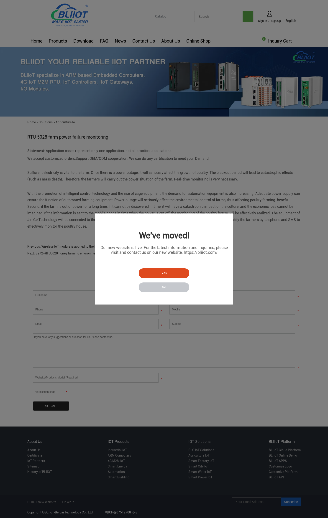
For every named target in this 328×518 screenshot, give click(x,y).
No (164, 287)
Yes (164, 273)
